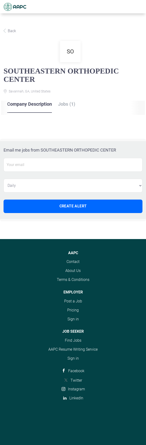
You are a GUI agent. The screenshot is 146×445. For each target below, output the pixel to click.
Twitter (76, 380)
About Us (73, 270)
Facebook (76, 371)
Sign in (73, 319)
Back (11, 31)
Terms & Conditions (73, 279)
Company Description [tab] (29, 104)
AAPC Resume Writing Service (73, 349)
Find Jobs (73, 340)
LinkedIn (76, 398)
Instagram (76, 389)
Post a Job (73, 301)
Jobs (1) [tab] (66, 104)
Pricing (73, 310)
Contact (73, 261)
